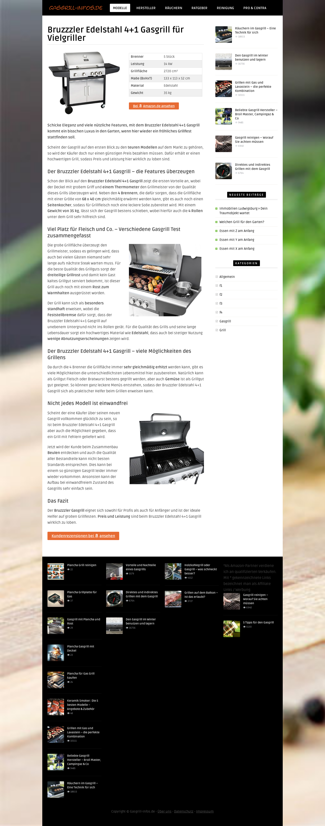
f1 (220, 286)
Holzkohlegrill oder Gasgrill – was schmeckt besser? (200, 569)
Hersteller (146, 8)
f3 (220, 303)
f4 (220, 312)
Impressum (205, 811)
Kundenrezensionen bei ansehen (83, 536)
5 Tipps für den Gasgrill (258, 622)
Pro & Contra (254, 8)
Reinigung (225, 8)
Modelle (121, 8)
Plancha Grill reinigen (81, 565)
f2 (220, 295)
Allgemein (227, 277)
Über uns (164, 811)
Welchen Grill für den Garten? (241, 222)
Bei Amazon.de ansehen (154, 106)
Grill (222, 330)
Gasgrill (225, 321)
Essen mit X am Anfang (236, 249)
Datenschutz (183, 811)
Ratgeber (199, 8)
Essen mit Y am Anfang (236, 240)
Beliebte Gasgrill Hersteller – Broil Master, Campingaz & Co (256, 114)
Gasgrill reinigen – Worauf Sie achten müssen (255, 599)
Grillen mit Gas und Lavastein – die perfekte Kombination (253, 87)
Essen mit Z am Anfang (236, 231)
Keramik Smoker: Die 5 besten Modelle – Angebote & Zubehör (82, 705)
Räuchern (173, 8)
